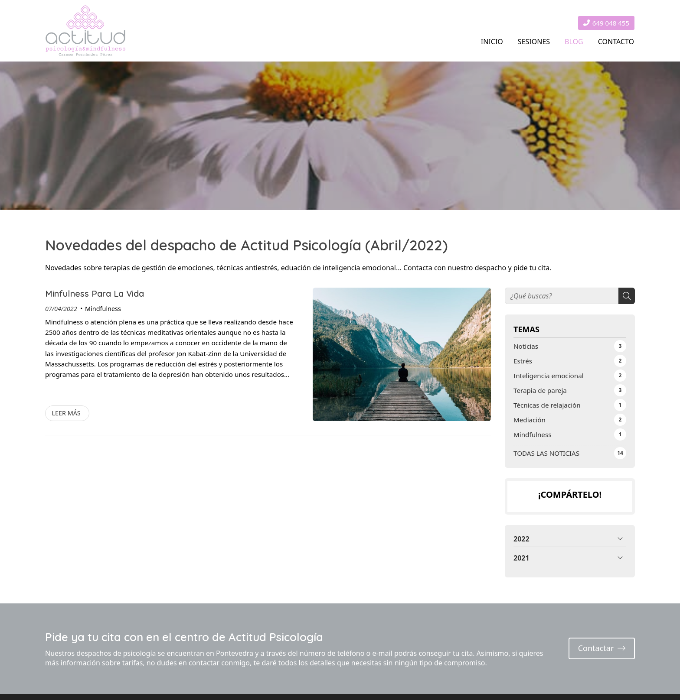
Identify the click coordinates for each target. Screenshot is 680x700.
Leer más (66, 413)
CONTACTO (616, 41)
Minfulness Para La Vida (94, 293)
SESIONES (534, 41)
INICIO (492, 41)
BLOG (574, 41)
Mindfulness (103, 309)
